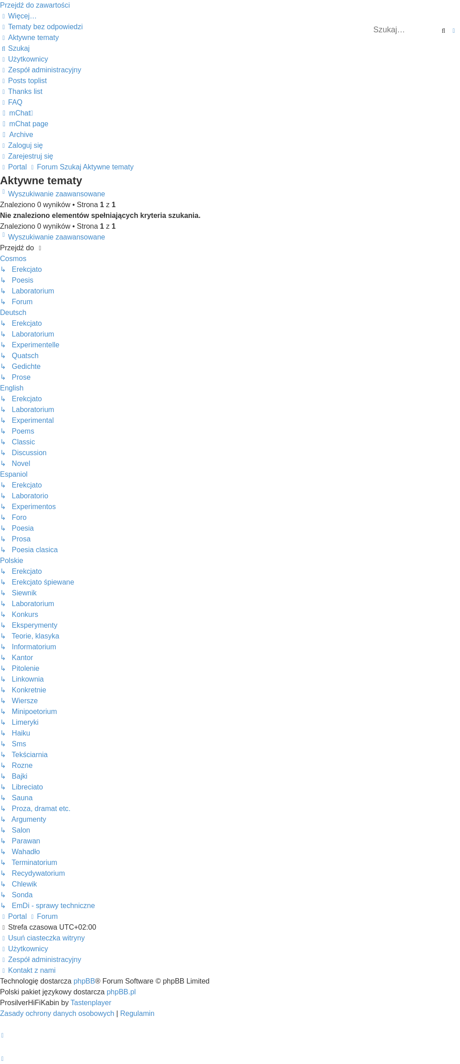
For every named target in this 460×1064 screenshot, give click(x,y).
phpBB (84, 981)
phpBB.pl (121, 992)
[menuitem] (41, 27)
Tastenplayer (91, 1002)
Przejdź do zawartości (35, 5)
